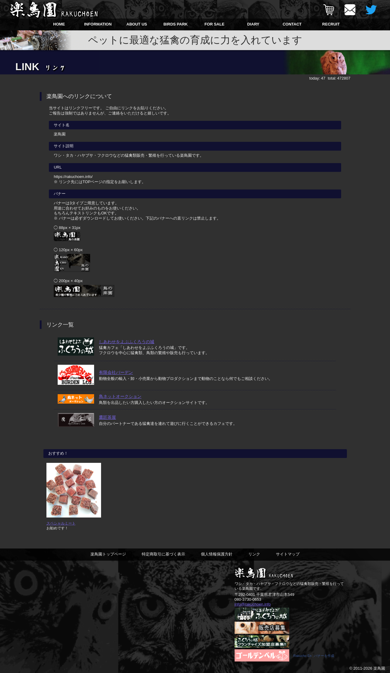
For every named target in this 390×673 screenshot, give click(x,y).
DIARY (253, 24)
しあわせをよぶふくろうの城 (126, 341)
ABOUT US (137, 24)
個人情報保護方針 (216, 554)
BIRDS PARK (176, 24)
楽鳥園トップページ (108, 554)
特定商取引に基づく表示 (163, 554)
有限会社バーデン (116, 372)
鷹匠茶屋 (107, 417)
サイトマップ (288, 554)
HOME (59, 24)
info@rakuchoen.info (253, 604)
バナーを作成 (324, 656)
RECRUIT (331, 24)
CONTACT (292, 24)
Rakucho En (302, 656)
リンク (254, 554)
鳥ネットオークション (120, 396)
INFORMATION (98, 24)
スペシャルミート (61, 523)
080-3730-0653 (248, 599)
